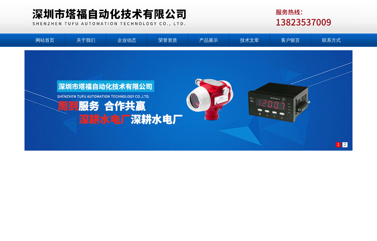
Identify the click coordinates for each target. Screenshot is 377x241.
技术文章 (249, 40)
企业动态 (126, 40)
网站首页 (45, 40)
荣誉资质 (167, 40)
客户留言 (290, 40)
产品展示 (208, 40)
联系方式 (331, 40)
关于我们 (85, 40)
